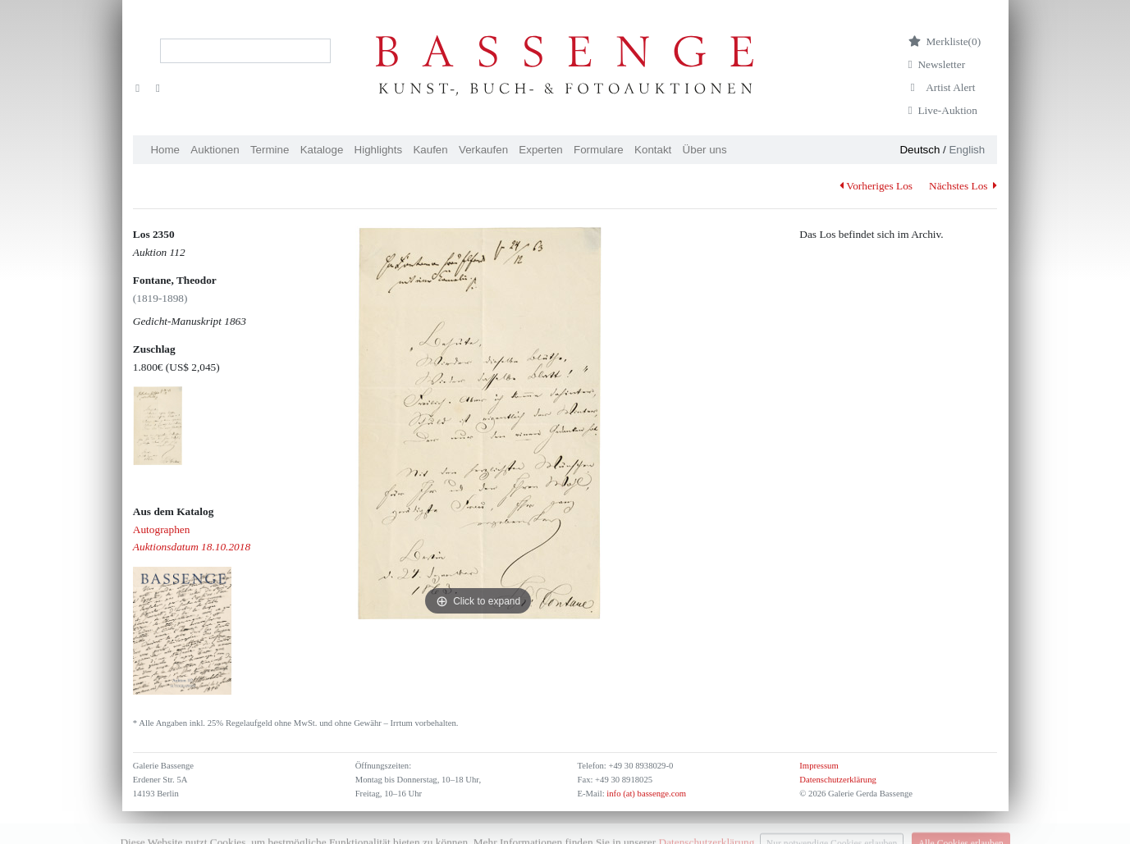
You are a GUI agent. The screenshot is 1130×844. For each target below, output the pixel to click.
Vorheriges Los (876, 186)
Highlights (379, 150)
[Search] (245, 51)
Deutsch (919, 150)
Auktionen (214, 150)
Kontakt (652, 150)
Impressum (818, 765)
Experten (540, 150)
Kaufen (430, 150)
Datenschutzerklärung (837, 779)
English (967, 150)
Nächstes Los (963, 186)
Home (165, 150)
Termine (269, 150)
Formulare (599, 150)
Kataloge (322, 150)
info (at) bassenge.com (645, 793)
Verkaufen (483, 150)
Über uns (705, 150)
